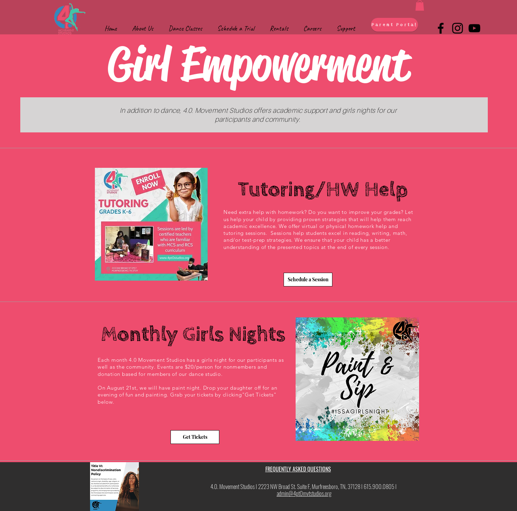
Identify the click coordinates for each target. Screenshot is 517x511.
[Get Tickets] (194, 437)
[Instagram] (457, 28)
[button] (419, 5)
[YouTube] (474, 28)
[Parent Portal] (394, 25)
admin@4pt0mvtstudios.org (304, 493)
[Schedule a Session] (308, 279)
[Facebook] (440, 28)
